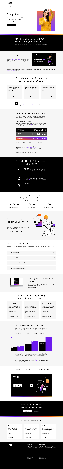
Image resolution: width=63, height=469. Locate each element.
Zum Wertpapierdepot (29, 316)
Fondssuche (29, 446)
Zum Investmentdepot (12, 316)
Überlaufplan (27, 437)
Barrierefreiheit (41, 457)
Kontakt (28, 450)
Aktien (19, 59)
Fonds (12, 59)
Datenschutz (29, 464)
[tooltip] (31, 124)
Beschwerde (41, 456)
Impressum (23, 464)
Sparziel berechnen (31, 287)
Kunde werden (36, 411)
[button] (31, 253)
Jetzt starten (10, 96)
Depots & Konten (30, 454)
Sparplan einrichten (27, 411)
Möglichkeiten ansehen (46, 96)
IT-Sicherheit (54, 464)
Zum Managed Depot (46, 316)
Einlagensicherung (40, 464)
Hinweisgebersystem (42, 458)
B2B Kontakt (29, 458)
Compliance (48, 464)
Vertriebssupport (30, 457)
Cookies (40, 454)
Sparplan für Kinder (37, 332)
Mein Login (52, 2)
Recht (35, 464)
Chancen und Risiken (11, 70)
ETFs (15, 59)
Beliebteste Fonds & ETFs (32, 447)
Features (28, 456)
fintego (43, 437)
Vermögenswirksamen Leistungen (27, 104)
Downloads (29, 448)
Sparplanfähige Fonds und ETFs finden (14, 231)
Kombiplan (10, 437)
